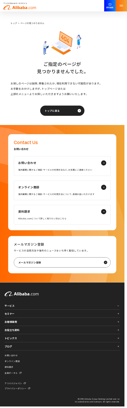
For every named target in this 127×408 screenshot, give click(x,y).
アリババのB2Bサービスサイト (19, 6)
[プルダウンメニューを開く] (62, 305)
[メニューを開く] (121, 5)
